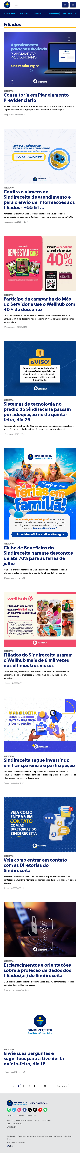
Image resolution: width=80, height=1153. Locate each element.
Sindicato (9, 14)
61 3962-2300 (14, 1115)
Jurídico (38, 14)
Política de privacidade (16, 1143)
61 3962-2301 (29, 1115)
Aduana (24, 14)
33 (45, 1086)
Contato (67, 14)
